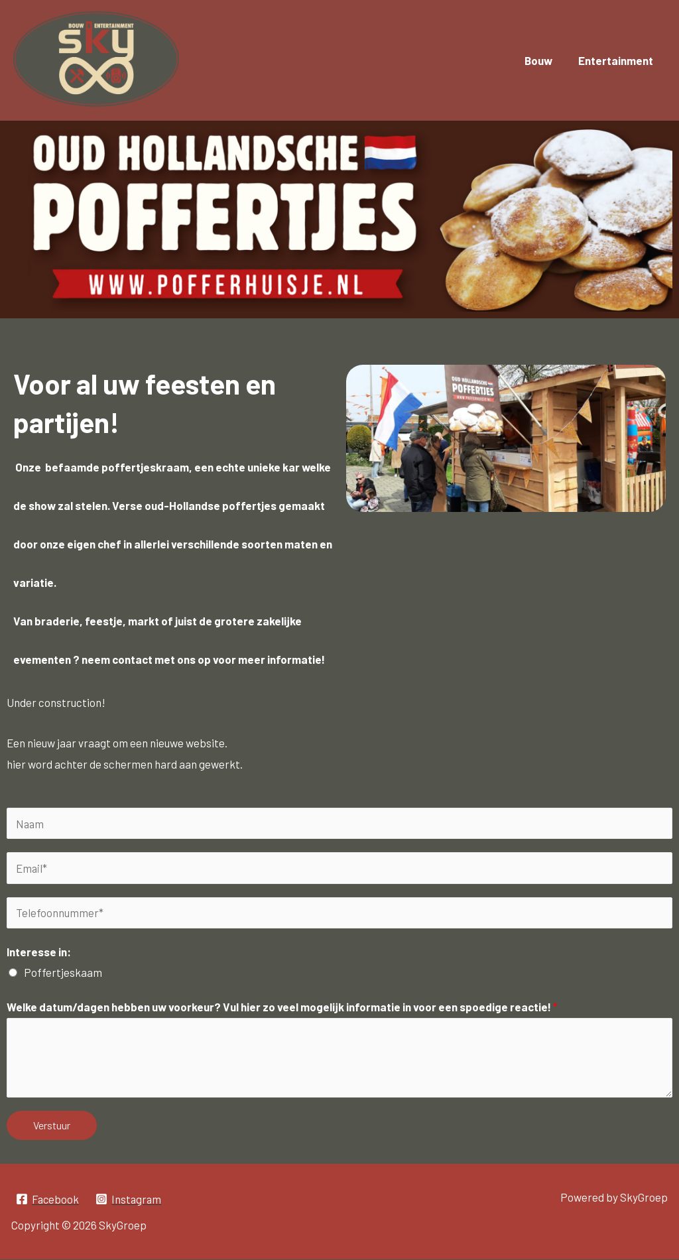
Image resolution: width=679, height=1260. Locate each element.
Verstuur (51, 1125)
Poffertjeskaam (63, 972)
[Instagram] (131, 1200)
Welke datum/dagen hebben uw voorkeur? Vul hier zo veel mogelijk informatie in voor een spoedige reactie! (282, 1007)
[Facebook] (48, 1200)
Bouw (543, 60)
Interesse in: (39, 952)
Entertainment (617, 60)
